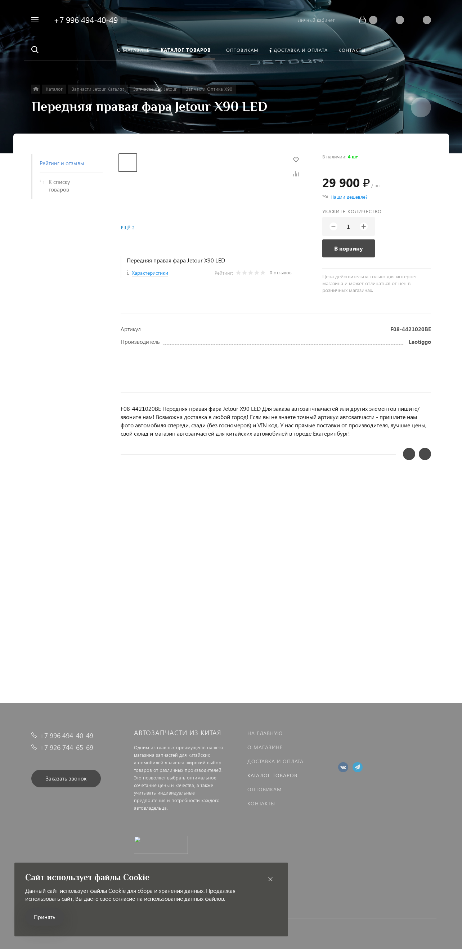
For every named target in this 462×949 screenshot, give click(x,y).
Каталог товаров (272, 775)
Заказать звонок (66, 778)
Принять (44, 917)
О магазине (265, 747)
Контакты (261, 803)
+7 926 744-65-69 (66, 747)
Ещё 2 (128, 227)
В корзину (348, 248)
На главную (265, 733)
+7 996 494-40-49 (86, 19)
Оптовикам (264, 789)
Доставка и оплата (275, 761)
